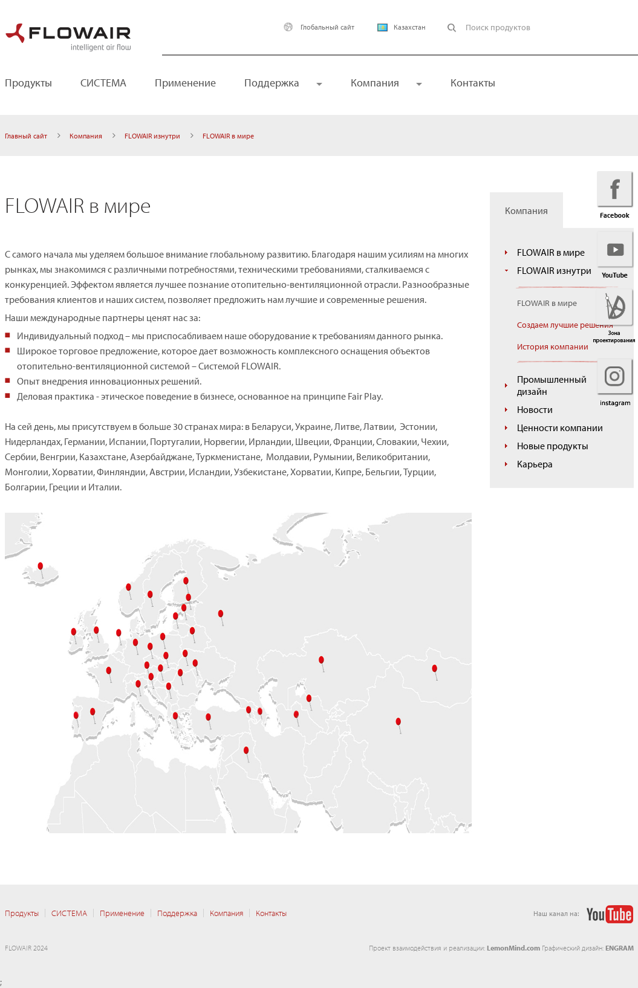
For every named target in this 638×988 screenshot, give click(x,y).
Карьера (535, 464)
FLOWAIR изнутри (152, 135)
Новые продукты (552, 446)
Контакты (473, 82)
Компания (375, 82)
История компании (552, 346)
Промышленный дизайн (552, 385)
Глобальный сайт (316, 26)
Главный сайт (26, 135)
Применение (185, 82)
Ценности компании (560, 427)
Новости (535, 409)
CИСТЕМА (103, 82)
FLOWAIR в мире (551, 252)
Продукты (22, 913)
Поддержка (271, 82)
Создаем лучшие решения (565, 324)
